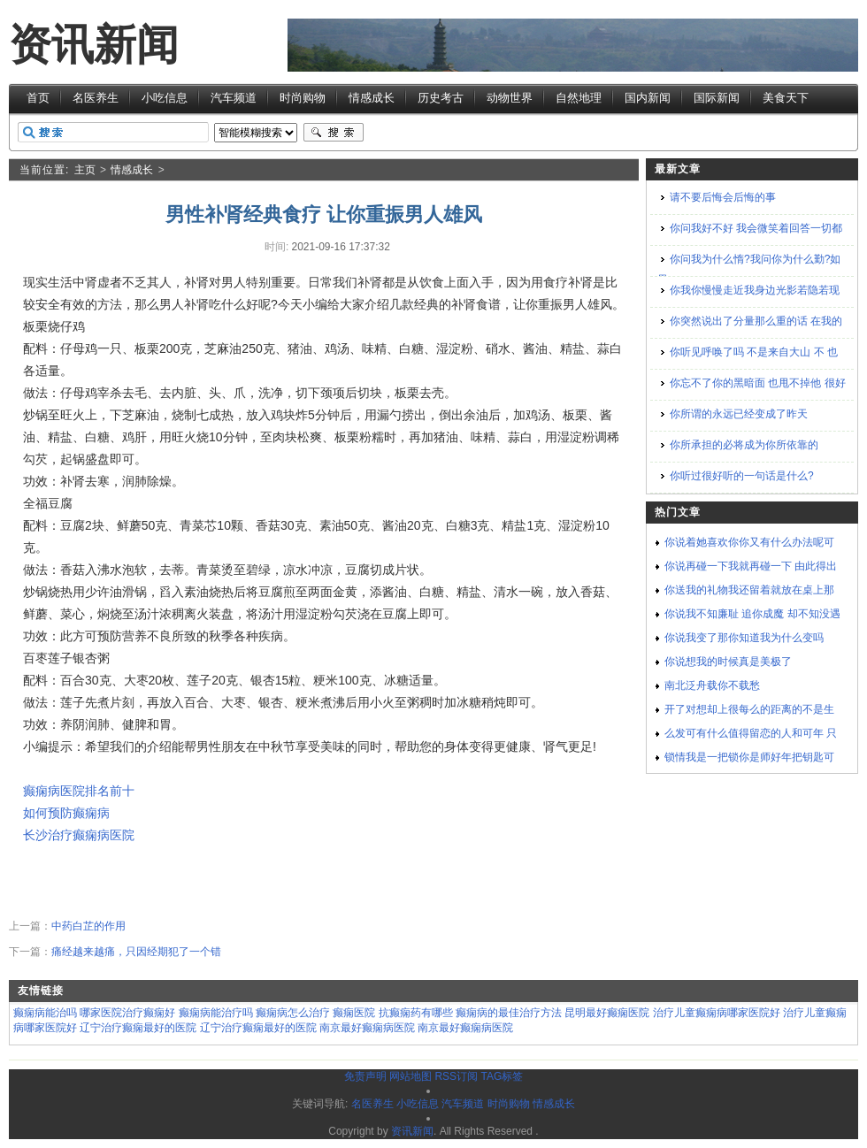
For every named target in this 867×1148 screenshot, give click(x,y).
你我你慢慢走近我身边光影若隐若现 (755, 290)
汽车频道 (234, 97)
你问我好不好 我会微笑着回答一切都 (756, 228)
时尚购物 (303, 97)
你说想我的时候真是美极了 (728, 661)
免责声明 (365, 1076)
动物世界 (510, 97)
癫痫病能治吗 (45, 1012)
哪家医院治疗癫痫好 (127, 1012)
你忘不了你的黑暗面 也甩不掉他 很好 (758, 383)
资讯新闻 (94, 44)
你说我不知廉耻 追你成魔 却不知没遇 (752, 614)
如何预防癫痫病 (66, 813)
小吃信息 (165, 97)
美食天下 (786, 97)
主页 (85, 170)
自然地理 (579, 97)
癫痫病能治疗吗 (216, 1012)
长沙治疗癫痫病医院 (78, 835)
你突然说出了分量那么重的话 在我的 (756, 321)
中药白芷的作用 (88, 926)
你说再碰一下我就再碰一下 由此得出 (750, 566)
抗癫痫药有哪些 (416, 1012)
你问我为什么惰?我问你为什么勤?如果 (748, 269)
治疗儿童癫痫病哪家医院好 (716, 1012)
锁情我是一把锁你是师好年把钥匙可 (749, 757)
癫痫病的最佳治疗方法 (509, 1012)
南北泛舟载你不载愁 (712, 685)
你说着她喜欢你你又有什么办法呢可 (749, 542)
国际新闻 (717, 97)
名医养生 (96, 97)
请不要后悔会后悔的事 (723, 197)
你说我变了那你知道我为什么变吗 (744, 637)
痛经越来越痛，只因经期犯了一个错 (136, 951)
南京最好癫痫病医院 (367, 1028)
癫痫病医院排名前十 (78, 791)
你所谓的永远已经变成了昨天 (739, 414)
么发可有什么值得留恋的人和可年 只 (750, 733)
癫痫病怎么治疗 (293, 1012)
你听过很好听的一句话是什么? (742, 476)
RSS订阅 (456, 1076)
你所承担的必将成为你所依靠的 (744, 445)
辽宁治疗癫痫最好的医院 (138, 1028)
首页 (38, 97)
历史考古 (441, 97)
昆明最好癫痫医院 (606, 1012)
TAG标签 (501, 1076)
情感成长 (372, 97)
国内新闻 (648, 97)
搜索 (333, 132)
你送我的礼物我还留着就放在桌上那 (749, 590)
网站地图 (410, 1076)
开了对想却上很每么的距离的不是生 (749, 709)
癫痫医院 (354, 1012)
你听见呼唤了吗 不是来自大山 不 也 (754, 352)
